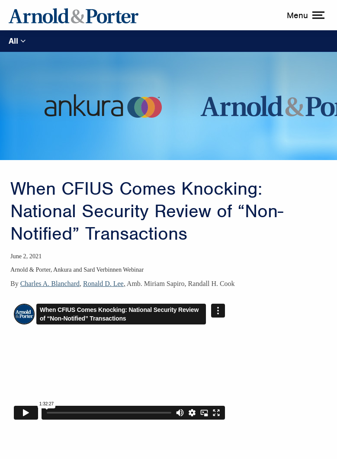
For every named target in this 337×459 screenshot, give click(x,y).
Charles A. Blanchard (50, 283)
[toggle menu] (304, 15)
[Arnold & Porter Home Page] (73, 15)
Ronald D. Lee (103, 283)
